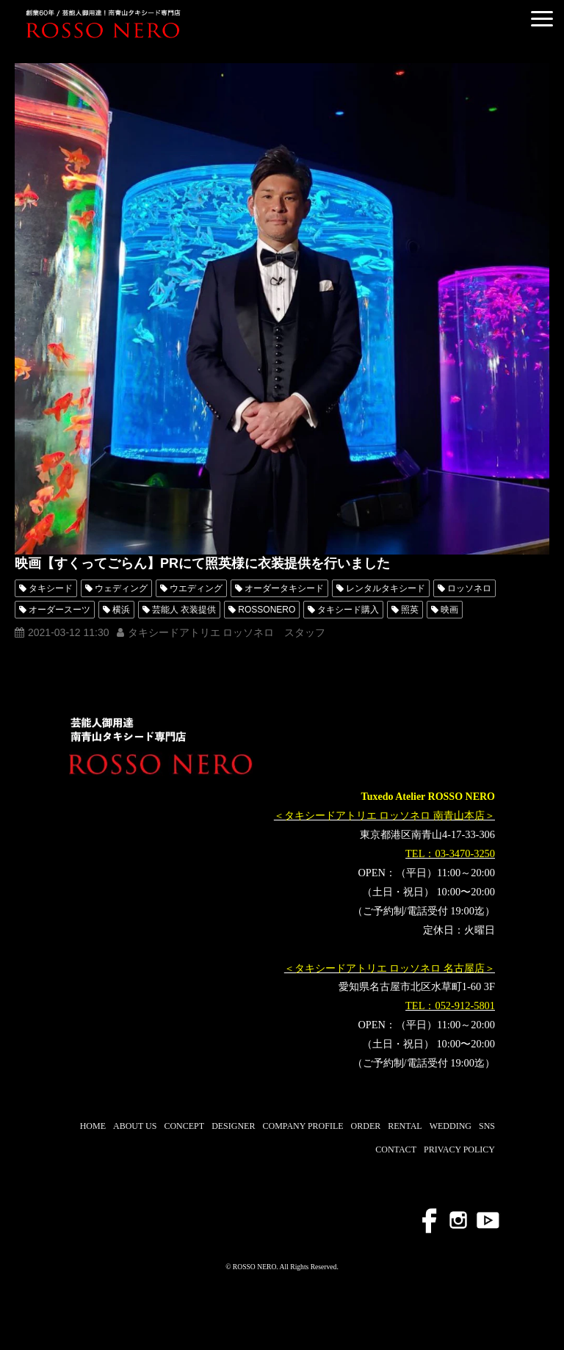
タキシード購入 (348, 609)
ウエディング (196, 588)
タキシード (51, 588)
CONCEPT (184, 1126)
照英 (410, 609)
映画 (449, 609)
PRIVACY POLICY (459, 1149)
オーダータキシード (284, 588)
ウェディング (121, 588)
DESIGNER (233, 1126)
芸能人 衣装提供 (184, 609)
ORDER (366, 1126)
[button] (542, 18)
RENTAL (405, 1126)
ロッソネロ (469, 588)
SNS (487, 1126)
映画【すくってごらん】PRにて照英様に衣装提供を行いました (202, 563)
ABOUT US (134, 1126)
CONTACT (395, 1149)
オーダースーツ (59, 609)
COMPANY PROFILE (302, 1126)
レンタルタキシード (385, 588)
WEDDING (450, 1126)
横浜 (121, 609)
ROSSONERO (266, 609)
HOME (93, 1126)
